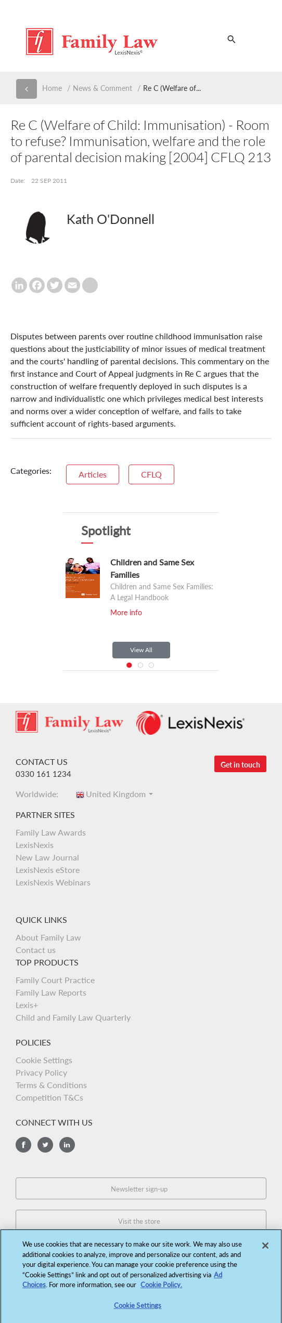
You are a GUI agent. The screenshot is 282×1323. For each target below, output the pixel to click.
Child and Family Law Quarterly (73, 1017)
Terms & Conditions (51, 1085)
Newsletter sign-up (139, 1189)
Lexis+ (27, 1005)
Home (52, 88)
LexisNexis (35, 845)
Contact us (36, 950)
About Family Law (48, 937)
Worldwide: (40, 794)
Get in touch (240, 764)
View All (141, 650)
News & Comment (102, 88)
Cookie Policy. (161, 1288)
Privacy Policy (41, 1072)
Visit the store (139, 1221)
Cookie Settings (44, 1060)
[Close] (265, 1248)
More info (126, 612)
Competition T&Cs (49, 1097)
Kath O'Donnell (111, 219)
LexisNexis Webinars (53, 882)
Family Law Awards (51, 832)
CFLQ (151, 474)
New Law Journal (47, 857)
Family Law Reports (51, 992)
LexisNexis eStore (48, 870)
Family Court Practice (55, 980)
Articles (93, 474)
